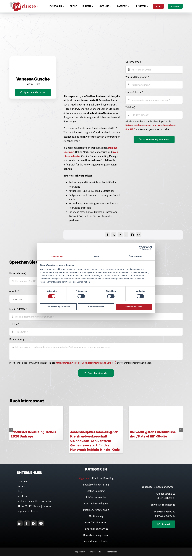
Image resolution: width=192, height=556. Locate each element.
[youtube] (41, 523)
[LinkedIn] (120, 235)
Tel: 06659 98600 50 (164, 511)
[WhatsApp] (126, 235)
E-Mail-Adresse (134, 92)
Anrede (14, 291)
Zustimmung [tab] (57, 256)
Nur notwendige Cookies (58, 307)
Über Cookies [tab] (135, 256)
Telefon (130, 107)
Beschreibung (16, 339)
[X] (114, 235)
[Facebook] (107, 235)
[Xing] (132, 235)
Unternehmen (133, 61)
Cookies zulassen (134, 307)
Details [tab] (96, 256)
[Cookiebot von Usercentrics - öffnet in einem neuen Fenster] (140, 248)
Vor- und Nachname (137, 77)
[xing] (34, 523)
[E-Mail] (138, 235)
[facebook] (27, 523)
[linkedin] (20, 523)
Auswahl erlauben (96, 307)
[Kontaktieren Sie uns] (163, 524)
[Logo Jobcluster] (23, 2)
